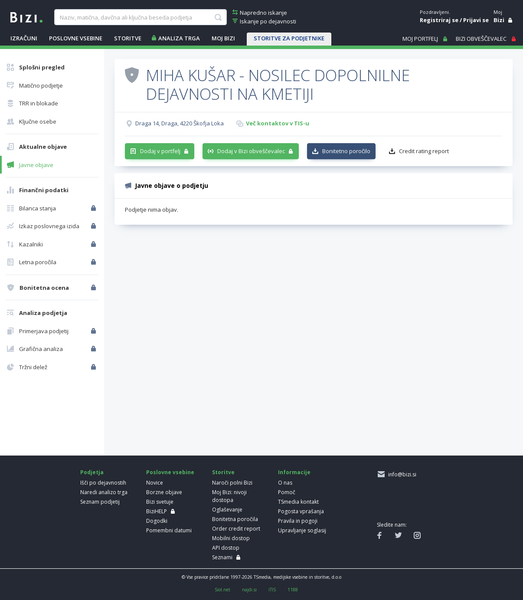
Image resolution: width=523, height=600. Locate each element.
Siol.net (222, 590)
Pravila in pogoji (297, 521)
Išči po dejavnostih (103, 482)
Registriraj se (439, 20)
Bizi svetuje (159, 501)
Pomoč (286, 492)
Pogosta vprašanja (301, 511)
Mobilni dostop (231, 538)
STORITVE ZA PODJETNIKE (289, 38)
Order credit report (236, 528)
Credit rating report (424, 151)
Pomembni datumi (169, 530)
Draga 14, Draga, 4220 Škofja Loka (179, 123)
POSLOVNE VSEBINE (75, 38)
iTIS (272, 590)
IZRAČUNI (23, 38)
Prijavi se (476, 20)
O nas (285, 482)
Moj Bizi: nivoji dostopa (229, 496)
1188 (293, 590)
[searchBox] (140, 17)
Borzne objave (164, 492)
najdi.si (249, 590)
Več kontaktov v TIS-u (277, 123)
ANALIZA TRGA (179, 38)
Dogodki (156, 521)
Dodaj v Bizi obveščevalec (251, 151)
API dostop (225, 547)
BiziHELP (156, 511)
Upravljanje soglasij (302, 530)
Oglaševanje (227, 509)
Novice (154, 482)
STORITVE (127, 38)
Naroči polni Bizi (232, 482)
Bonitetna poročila (235, 519)
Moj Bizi (223, 38)
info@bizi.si (401, 474)
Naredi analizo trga (103, 492)
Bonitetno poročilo (346, 151)
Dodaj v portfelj (160, 151)
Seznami (222, 557)
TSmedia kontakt (298, 501)
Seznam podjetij (100, 501)
